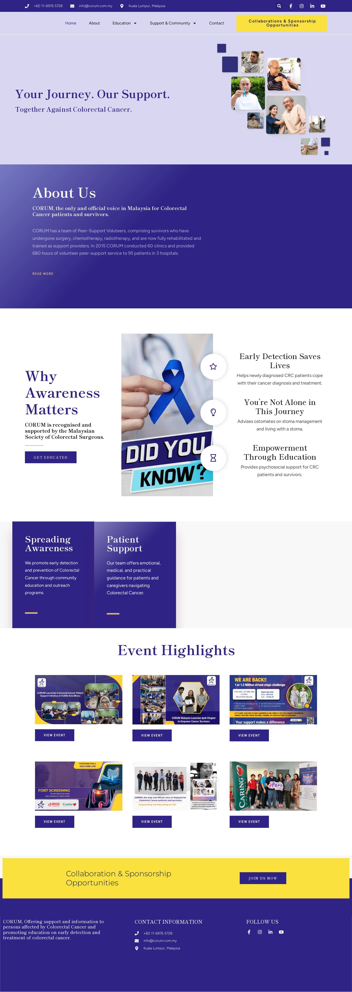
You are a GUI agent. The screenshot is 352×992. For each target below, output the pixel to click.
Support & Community (173, 23)
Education (125, 23)
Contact (216, 23)
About (94, 23)
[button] (279, 6)
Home (70, 23)
